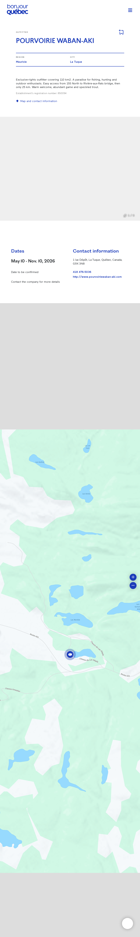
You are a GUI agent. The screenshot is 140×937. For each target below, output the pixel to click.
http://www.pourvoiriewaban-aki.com (97, 276)
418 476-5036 (82, 271)
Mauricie (21, 61)
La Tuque (76, 61)
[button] (70, 654)
